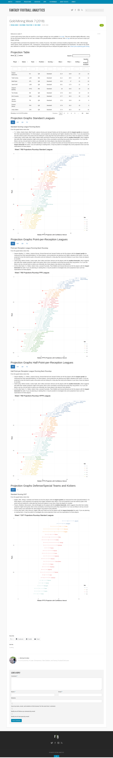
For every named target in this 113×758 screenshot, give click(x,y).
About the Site (64, 2)
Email (60, 692)
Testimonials (53, 2)
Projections (27, 2)
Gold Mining (23, 25)
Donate (74, 2)
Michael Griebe (14, 25)
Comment (14, 676)
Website (13, 698)
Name (13, 692)
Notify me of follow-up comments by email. (23, 712)
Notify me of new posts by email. (20, 717)
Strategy (18, 2)
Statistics (37, 2)
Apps (45, 2)
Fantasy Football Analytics (29, 11)
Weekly (40, 25)
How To (10, 2)
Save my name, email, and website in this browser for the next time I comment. (33, 706)
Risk (36, 25)
